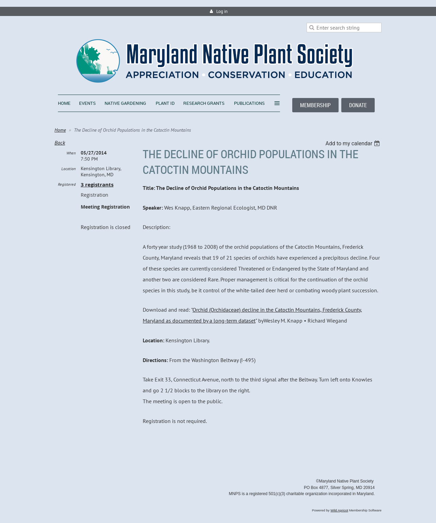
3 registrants (97, 184)
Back (59, 142)
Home (60, 130)
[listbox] (353, 143)
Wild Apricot (339, 510)
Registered (67, 184)
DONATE (358, 105)
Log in (222, 11)
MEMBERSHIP (315, 105)
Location (68, 168)
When (71, 153)
